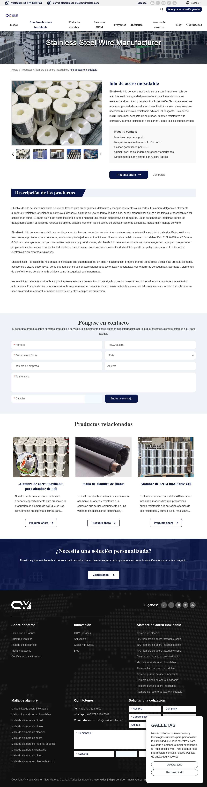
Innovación (82, 625)
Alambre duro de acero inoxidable (156, 685)
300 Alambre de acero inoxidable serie (159, 644)
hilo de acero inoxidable (83, 69)
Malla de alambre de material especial (33, 743)
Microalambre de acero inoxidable (156, 662)
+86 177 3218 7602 (32, 3)
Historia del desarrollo (24, 644)
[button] (13, 154)
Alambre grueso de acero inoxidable (157, 674)
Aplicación (80, 639)
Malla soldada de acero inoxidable (31, 714)
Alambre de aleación (148, 633)
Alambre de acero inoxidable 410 (165, 484)
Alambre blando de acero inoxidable (157, 680)
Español (194, 3)
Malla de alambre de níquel (27, 720)
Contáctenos (194, 24)
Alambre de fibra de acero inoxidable (158, 656)
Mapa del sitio (117, 779)
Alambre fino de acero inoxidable (156, 668)
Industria (137, 24)
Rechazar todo (174, 772)
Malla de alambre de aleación (28, 732)
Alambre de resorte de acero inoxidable (159, 691)
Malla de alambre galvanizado (28, 749)
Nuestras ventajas (21, 639)
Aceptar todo (174, 764)
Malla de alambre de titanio (27, 726)
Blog (178, 24)
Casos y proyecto (84, 644)
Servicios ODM (99, 25)
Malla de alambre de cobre (26, 738)
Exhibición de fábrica (23, 633)
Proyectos (120, 24)
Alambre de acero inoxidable (41, 25)
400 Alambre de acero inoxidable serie (159, 650)
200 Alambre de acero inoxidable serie (159, 639)
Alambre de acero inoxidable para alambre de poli (41, 486)
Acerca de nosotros (159, 25)
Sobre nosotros (23, 625)
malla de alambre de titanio (103, 484)
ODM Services (82, 633)
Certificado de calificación (26, 656)
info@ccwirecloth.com (86, 3)
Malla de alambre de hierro (26, 755)
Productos (26, 69)
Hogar (14, 24)
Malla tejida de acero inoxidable (29, 708)
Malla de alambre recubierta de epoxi (32, 761)
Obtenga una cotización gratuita (184, 9)
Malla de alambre (74, 25)
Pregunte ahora (129, 174)
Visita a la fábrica (21, 650)
